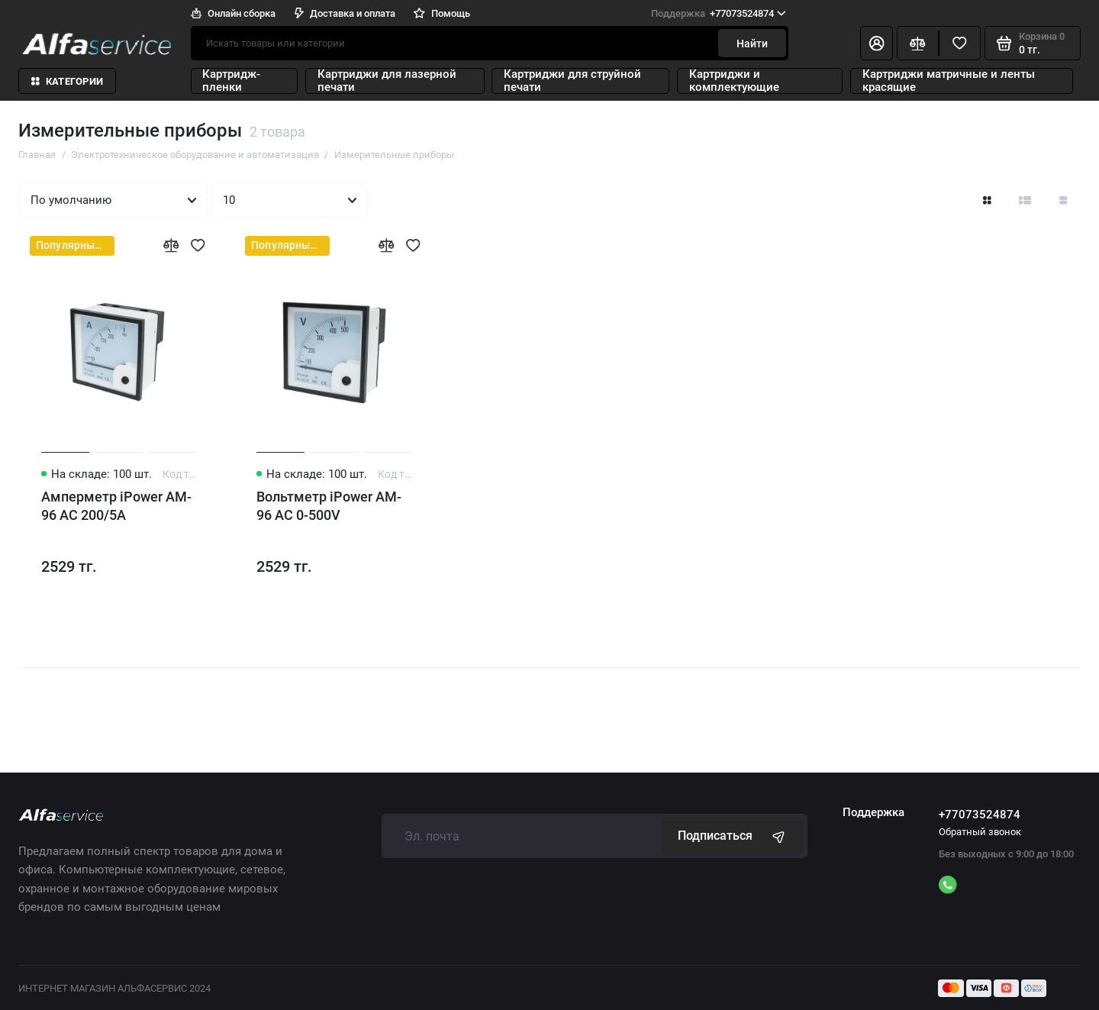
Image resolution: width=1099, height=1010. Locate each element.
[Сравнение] (918, 43)
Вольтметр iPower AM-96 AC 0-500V (328, 506)
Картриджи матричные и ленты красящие (948, 81)
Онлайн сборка (233, 13)
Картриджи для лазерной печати (386, 81)
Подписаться (733, 836)
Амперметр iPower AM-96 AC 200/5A (116, 506)
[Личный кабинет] (876, 43)
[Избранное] (959, 43)
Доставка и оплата (345, 13)
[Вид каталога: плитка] (987, 200)
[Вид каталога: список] (1025, 200)
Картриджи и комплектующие (734, 81)
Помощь (442, 13)
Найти (752, 43)
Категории (67, 81)
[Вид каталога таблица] (1063, 200)
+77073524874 (718, 13)
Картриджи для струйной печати (572, 81)
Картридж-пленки (231, 81)
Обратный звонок (980, 831)
